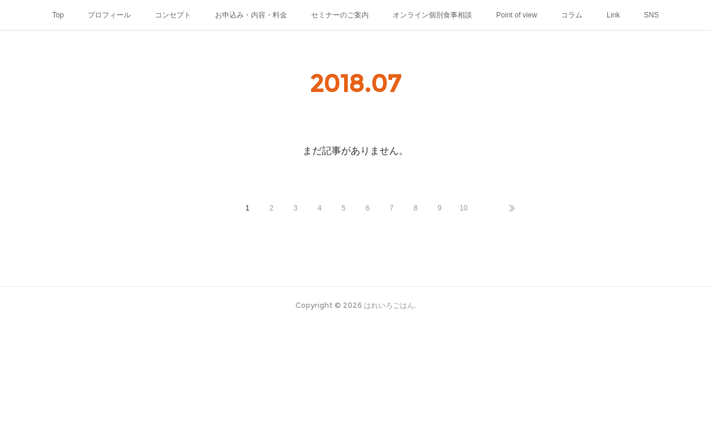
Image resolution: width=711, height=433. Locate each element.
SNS (651, 15)
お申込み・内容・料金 (251, 15)
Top (58, 15)
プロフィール (109, 15)
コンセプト (173, 15)
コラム (571, 15)
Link (613, 15)
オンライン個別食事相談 (432, 15)
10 (463, 208)
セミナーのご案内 (340, 15)
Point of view (516, 15)
